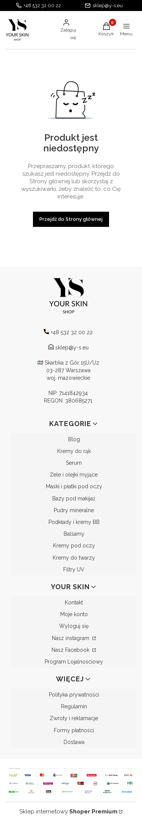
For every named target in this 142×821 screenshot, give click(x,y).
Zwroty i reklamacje (74, 718)
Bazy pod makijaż (73, 498)
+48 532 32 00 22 (42, 5)
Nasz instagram (71, 638)
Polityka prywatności (74, 695)
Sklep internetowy (68, 811)
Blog (74, 439)
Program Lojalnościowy (74, 662)
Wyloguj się (74, 626)
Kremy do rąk (74, 451)
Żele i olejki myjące (74, 475)
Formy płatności (74, 730)
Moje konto (74, 614)
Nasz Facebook (71, 650)
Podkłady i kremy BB (74, 522)
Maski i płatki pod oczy (74, 486)
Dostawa (74, 742)
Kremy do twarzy (74, 558)
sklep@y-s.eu (107, 5)
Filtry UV (73, 569)
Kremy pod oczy (74, 546)
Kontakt (74, 602)
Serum (74, 463)
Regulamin (74, 706)
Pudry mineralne (74, 510)
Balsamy (74, 534)
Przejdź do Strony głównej (71, 219)
